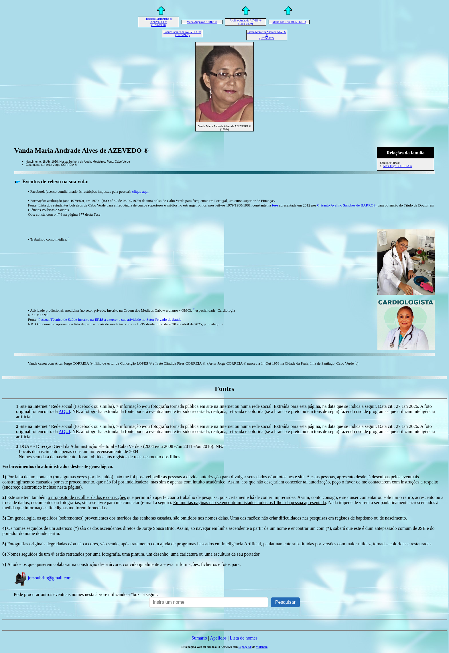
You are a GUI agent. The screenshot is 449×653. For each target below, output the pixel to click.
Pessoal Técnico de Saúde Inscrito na (109, 319)
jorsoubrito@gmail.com (43, 577)
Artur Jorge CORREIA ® (397, 166)
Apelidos (218, 638)
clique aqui (140, 191)
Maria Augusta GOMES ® (202, 21)
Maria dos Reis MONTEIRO (289, 21)
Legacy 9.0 (245, 646)
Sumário (199, 638)
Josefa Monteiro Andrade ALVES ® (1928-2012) (266, 35)
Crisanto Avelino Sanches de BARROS (346, 205)
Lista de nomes (243, 638)
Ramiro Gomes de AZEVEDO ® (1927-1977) (182, 33)
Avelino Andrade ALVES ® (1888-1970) (245, 22)
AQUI (64, 411)
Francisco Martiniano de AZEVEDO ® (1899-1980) (159, 22)
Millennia (261, 646)
